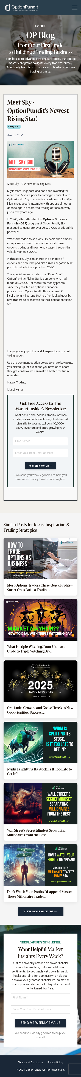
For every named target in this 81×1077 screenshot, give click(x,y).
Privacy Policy (55, 1062)
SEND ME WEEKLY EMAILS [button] (40, 1023)
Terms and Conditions (30, 1062)
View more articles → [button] (40, 911)
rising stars (13, 126)
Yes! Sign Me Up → (40, 465)
